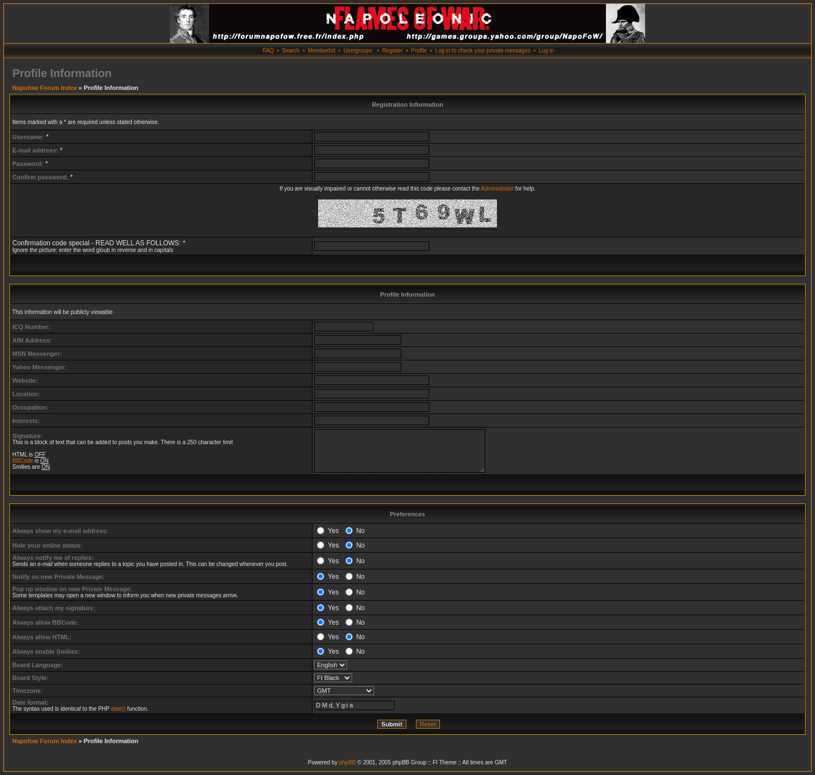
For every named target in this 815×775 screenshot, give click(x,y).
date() (118, 709)
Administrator (497, 189)
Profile (419, 50)
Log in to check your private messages (482, 50)
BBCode (22, 461)
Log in (546, 50)
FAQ (268, 50)
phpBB (347, 762)
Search (291, 50)
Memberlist (321, 50)
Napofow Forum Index (44, 87)
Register (392, 50)
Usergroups (357, 50)
